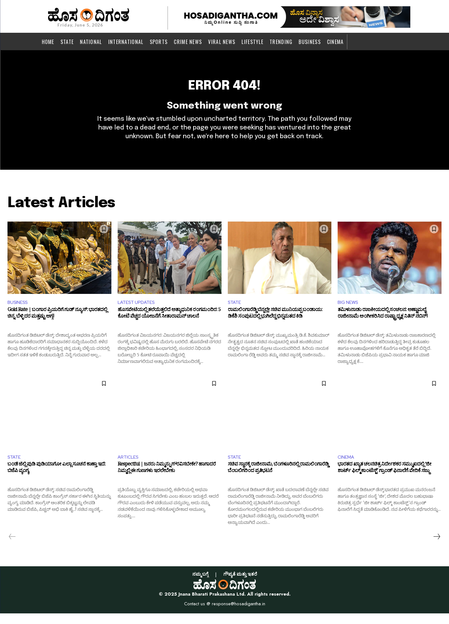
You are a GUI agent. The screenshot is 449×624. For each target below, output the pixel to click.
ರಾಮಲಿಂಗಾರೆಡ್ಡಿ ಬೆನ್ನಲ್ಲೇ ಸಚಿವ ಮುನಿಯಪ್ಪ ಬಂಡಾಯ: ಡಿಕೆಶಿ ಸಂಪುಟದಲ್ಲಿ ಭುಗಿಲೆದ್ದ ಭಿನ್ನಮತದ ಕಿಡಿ (275, 324)
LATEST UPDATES (138, 311)
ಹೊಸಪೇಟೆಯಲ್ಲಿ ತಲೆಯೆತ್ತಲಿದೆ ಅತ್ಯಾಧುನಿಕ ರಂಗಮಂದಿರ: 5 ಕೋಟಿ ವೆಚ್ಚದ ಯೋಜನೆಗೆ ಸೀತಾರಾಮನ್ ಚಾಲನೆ (169, 324)
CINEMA (347, 467)
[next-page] (437, 547)
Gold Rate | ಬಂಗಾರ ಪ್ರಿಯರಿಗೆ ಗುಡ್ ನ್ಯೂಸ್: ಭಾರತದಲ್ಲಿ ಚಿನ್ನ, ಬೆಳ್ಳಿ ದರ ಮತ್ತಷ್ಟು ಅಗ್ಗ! (57, 324)
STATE (235, 311)
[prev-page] (12, 547)
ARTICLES (129, 467)
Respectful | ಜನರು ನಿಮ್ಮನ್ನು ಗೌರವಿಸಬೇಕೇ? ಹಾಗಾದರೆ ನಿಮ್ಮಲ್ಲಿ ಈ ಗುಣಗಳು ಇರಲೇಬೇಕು (167, 479)
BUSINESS (19, 311)
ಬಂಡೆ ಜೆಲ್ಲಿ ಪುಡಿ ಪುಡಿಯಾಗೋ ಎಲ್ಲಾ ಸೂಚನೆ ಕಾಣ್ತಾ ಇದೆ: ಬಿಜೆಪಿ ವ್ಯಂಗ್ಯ (56, 479)
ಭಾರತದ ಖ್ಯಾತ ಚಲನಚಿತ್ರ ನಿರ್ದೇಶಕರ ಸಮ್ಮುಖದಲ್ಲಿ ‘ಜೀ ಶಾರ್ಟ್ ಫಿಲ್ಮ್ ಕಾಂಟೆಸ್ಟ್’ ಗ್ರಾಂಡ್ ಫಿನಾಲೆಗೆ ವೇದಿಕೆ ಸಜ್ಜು (384, 479)
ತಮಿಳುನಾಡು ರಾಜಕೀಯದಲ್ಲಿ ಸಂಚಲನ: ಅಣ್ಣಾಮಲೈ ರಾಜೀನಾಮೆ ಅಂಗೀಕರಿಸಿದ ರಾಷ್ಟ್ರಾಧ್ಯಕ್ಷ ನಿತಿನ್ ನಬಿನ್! (382, 324)
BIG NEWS (349, 311)
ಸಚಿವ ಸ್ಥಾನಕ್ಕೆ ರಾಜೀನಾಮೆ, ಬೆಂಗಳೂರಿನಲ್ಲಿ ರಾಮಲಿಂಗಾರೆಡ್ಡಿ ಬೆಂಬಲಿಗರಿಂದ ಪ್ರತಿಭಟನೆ (278, 479)
